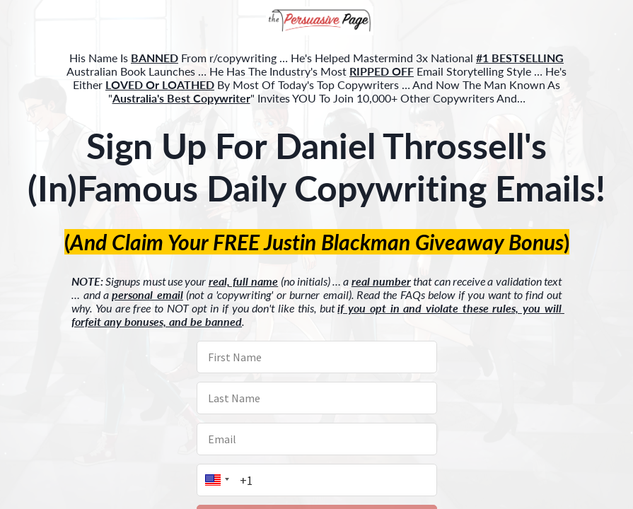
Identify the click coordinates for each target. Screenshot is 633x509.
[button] (316, 22)
